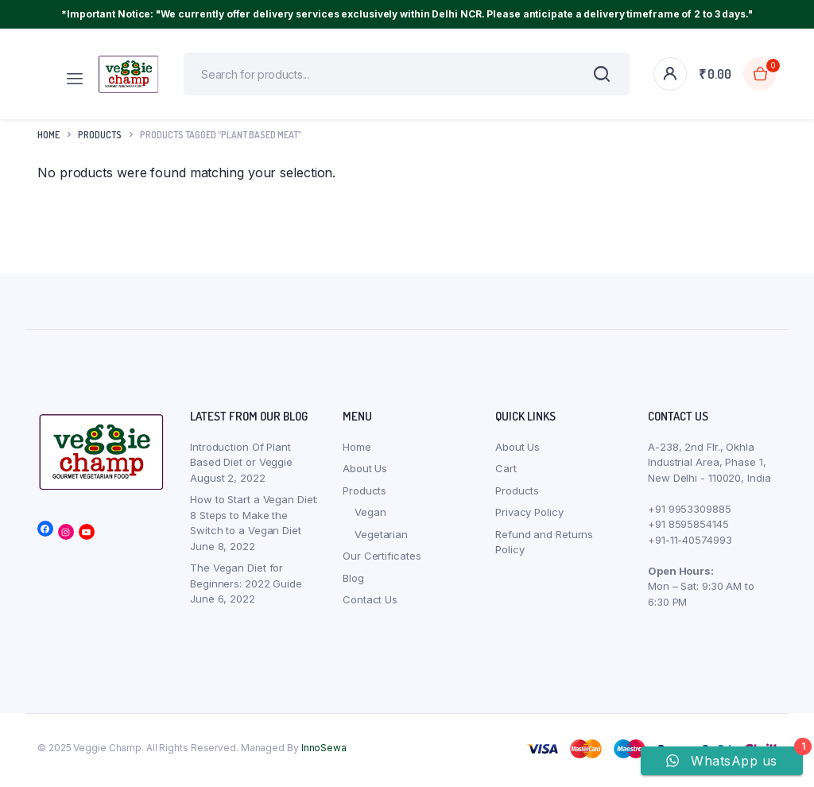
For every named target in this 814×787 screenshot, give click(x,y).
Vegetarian (381, 539)
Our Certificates (382, 560)
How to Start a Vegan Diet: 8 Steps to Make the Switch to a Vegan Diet (254, 519)
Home (48, 139)
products (100, 139)
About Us (365, 473)
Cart (506, 473)
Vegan (370, 516)
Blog (353, 582)
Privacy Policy (529, 516)
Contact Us (370, 604)
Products (364, 495)
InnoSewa (324, 752)
